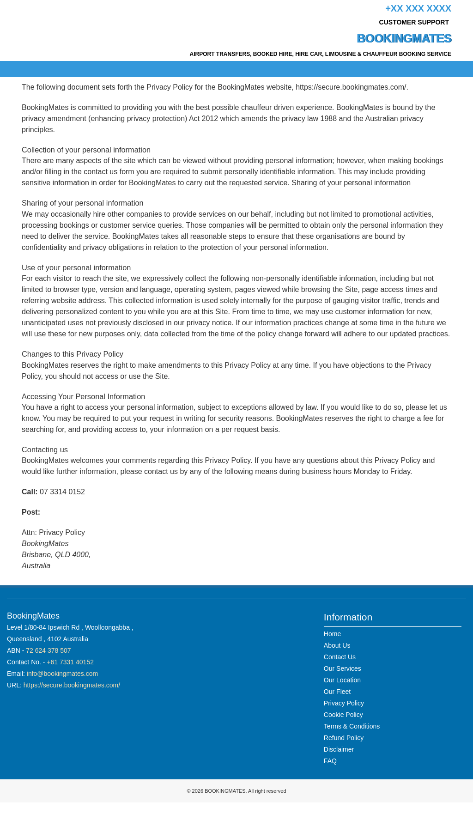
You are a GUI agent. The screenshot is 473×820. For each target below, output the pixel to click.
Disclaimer (339, 749)
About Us (337, 645)
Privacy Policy (344, 703)
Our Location (342, 680)
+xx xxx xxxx (418, 8)
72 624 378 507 (48, 650)
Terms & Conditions (352, 726)
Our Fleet (337, 691)
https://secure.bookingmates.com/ (72, 685)
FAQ (330, 761)
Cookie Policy (343, 714)
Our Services (342, 668)
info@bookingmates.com (62, 673)
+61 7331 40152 (70, 662)
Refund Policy (344, 737)
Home (332, 634)
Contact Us (340, 657)
